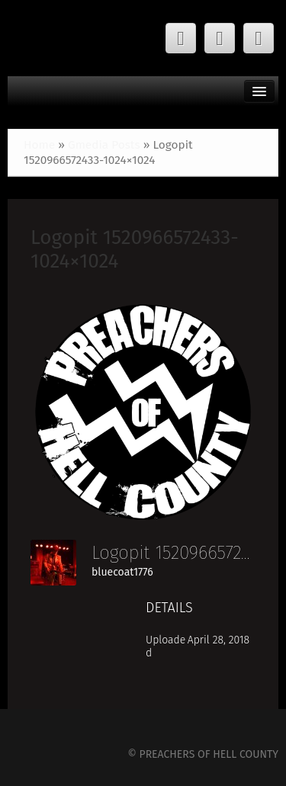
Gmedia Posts (104, 145)
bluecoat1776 (122, 572)
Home (39, 145)
